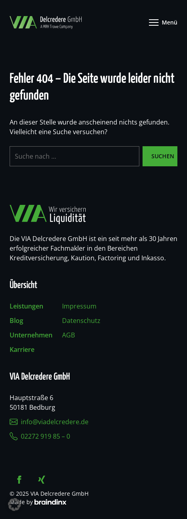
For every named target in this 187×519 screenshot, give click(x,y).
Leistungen (26, 306)
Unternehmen (31, 335)
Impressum (79, 306)
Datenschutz (81, 320)
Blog (16, 320)
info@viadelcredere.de (49, 421)
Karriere (22, 349)
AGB (68, 335)
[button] (14, 504)
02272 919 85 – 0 (40, 436)
